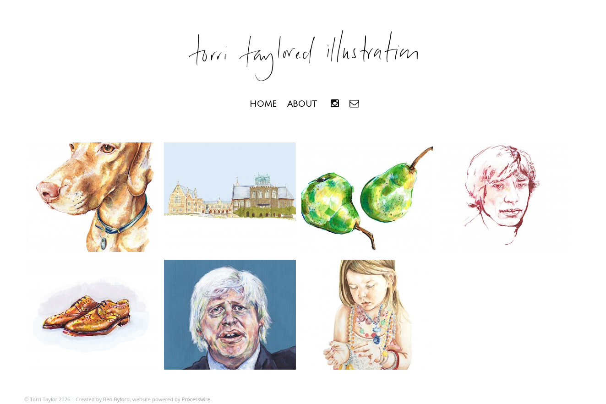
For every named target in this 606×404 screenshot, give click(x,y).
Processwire (195, 399)
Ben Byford (116, 399)
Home (263, 104)
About (302, 104)
